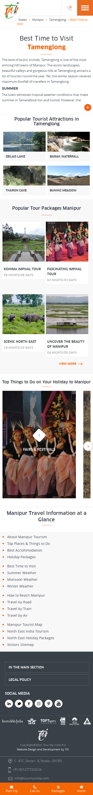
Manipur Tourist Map (24, 624)
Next (88, 446)
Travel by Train (19, 608)
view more (71, 364)
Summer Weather (21, 572)
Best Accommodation (24, 550)
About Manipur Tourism (27, 536)
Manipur (38, 20)
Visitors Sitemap (20, 644)
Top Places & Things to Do (28, 543)
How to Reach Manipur (26, 595)
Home (81, 789)
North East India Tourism (28, 631)
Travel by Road (19, 602)
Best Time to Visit (21, 566)
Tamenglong (57, 20)
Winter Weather (20, 586)
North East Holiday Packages (30, 638)
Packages (58, 789)
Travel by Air (17, 615)
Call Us (35, 789)
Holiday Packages (21, 557)
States (22, 20)
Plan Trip (12, 789)
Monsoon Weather (22, 579)
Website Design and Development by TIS (43, 749)
